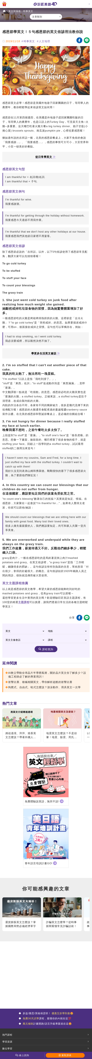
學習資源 (7, 1041)
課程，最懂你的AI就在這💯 (46, 1018)
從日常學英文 (45, 157)
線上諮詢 (24, 1055)
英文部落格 (14, 11)
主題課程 (23, 602)
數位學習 (7, 1048)
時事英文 (28, 11)
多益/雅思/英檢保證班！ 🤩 (48, 1013)
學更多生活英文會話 (45, 353)
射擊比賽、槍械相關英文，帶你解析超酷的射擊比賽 (40, 682)
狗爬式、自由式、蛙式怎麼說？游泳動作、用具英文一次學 (44, 687)
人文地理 (44, 41)
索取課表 (66, 1055)
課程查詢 (47, 649)
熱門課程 (7, 1035)
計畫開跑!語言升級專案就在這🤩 (47, 1023)
